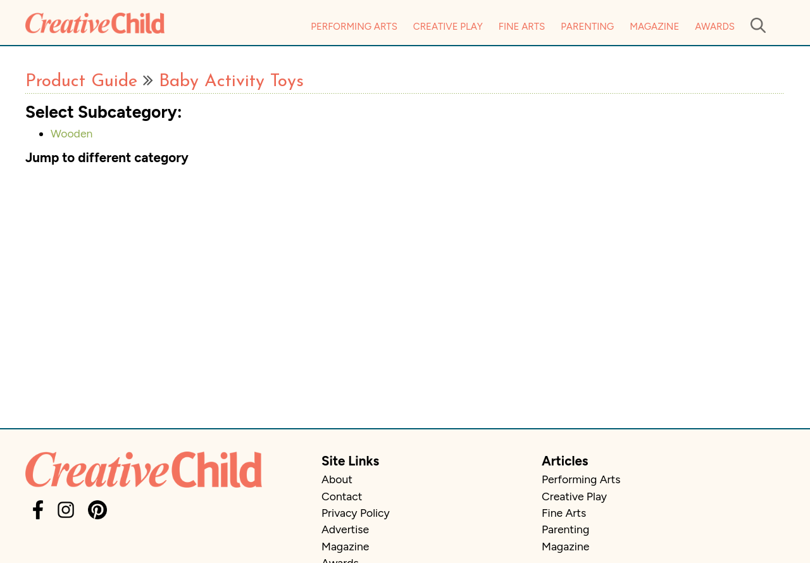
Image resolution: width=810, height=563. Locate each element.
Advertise (345, 529)
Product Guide (81, 82)
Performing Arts (354, 26)
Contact (341, 496)
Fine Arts (522, 26)
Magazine (654, 26)
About (336, 479)
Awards (715, 26)
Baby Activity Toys (231, 82)
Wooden (71, 133)
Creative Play (448, 26)
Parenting (587, 26)
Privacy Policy (355, 512)
